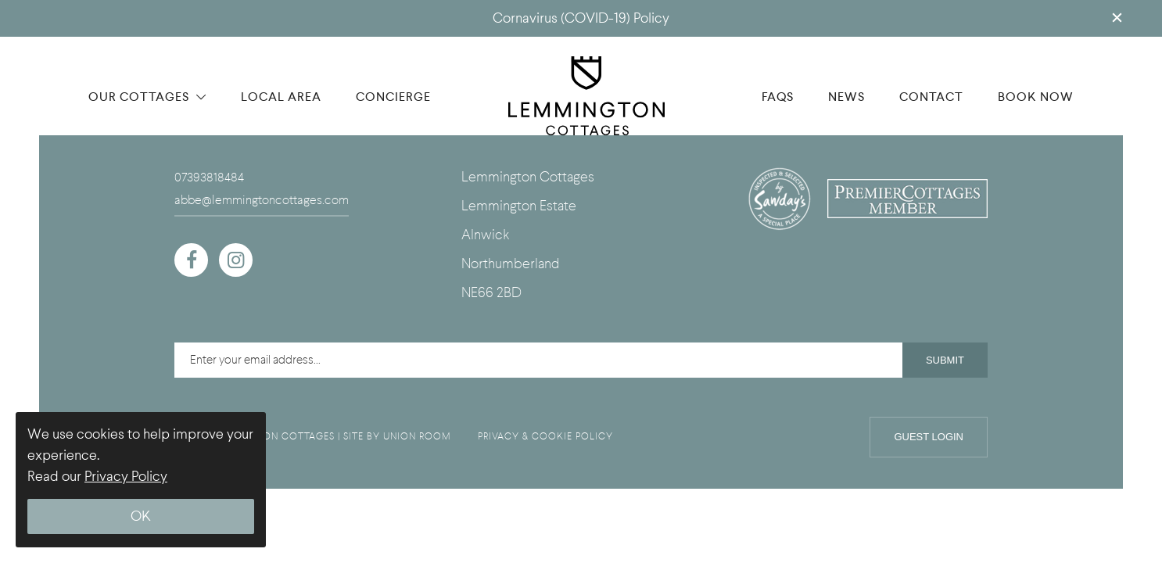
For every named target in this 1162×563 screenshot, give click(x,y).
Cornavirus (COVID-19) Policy (581, 18)
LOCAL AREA (281, 96)
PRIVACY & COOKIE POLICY (545, 436)
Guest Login (928, 437)
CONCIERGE (393, 96)
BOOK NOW (1036, 96)
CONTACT (931, 96)
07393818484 (209, 177)
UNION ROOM (417, 436)
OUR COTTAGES (147, 96)
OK (141, 516)
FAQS (778, 96)
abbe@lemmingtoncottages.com (261, 200)
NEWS (846, 96)
